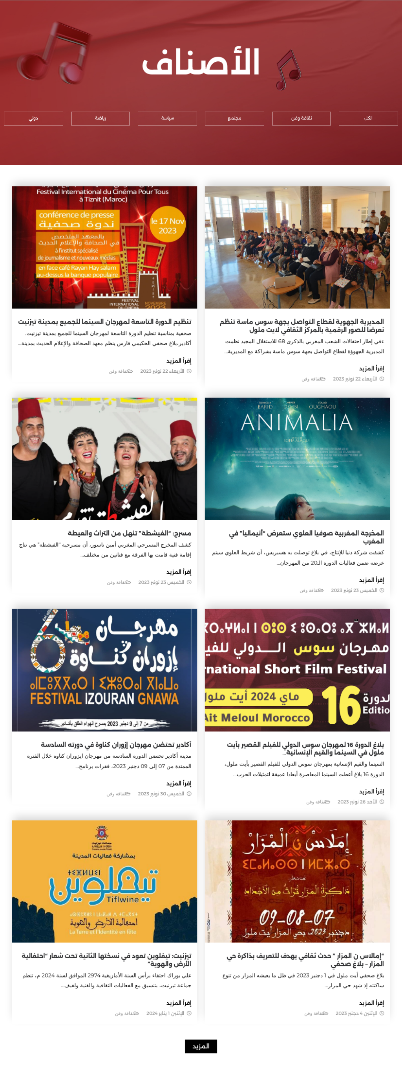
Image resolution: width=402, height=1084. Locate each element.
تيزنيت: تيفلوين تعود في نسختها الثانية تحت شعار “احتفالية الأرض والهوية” (130, 913)
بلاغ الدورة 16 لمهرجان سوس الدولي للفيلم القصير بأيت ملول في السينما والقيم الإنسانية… (288, 731)
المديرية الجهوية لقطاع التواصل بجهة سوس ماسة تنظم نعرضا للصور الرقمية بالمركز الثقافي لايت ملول (286, 366)
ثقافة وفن (296, 412)
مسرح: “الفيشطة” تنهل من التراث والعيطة (137, 545)
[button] (368, 118)
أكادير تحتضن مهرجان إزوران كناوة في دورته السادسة (126, 728)
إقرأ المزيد (348, 404)
